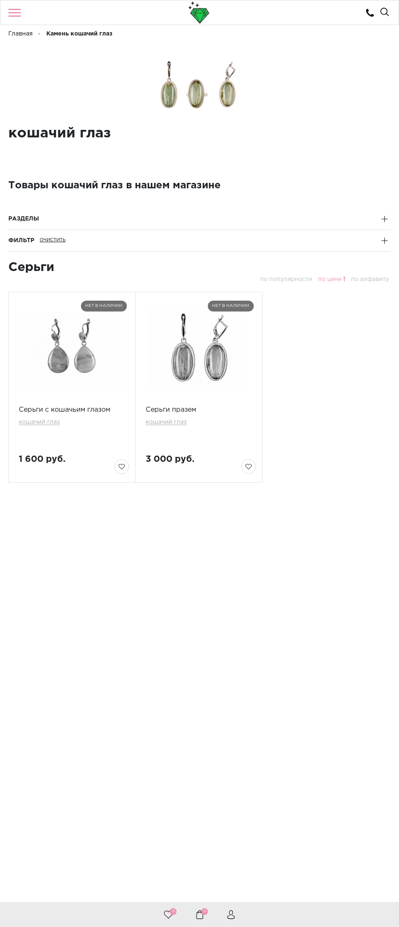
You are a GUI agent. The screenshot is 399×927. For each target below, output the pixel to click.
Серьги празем (171, 410)
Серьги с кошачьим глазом (64, 410)
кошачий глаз (39, 422)
